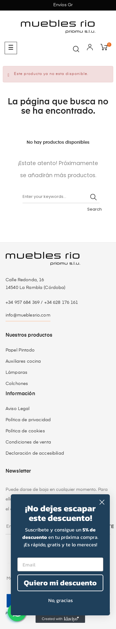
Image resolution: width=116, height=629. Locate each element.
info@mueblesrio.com (28, 315)
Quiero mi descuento (60, 582)
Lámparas (16, 372)
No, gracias (60, 600)
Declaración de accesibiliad (35, 453)
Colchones (17, 384)
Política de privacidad (28, 420)
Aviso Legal (18, 409)
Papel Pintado (20, 350)
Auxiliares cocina (23, 361)
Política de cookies (25, 431)
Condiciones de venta (28, 442)
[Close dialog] (102, 502)
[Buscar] (61, 197)
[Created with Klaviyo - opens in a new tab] (60, 619)
